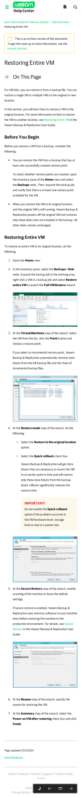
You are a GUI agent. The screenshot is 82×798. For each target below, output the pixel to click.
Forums (36, 774)
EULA (41, 778)
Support (48, 774)
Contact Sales (63, 774)
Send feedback (13, 757)
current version (16, 48)
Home (12, 774)
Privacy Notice (21, 792)
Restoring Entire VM (56, 120)
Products (23, 774)
